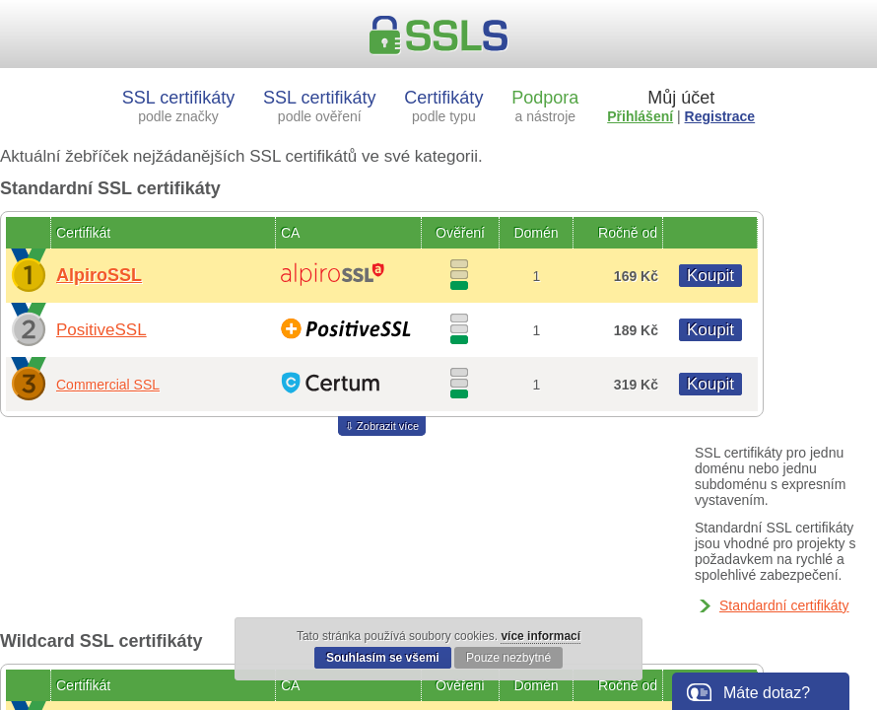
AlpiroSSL (99, 275)
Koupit (710, 275)
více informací (540, 636)
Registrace (720, 116)
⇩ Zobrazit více (382, 426)
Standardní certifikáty (784, 605)
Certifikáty (443, 106)
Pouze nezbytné (508, 658)
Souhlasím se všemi (382, 658)
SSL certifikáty (178, 106)
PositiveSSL (101, 329)
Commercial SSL (108, 384)
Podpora (544, 106)
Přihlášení (640, 116)
